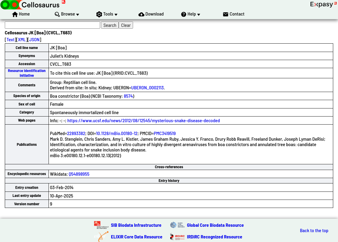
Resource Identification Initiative (27, 72)
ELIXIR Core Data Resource (136, 236)
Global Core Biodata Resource (215, 225)
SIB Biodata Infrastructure (136, 225)
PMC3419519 (165, 133)
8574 (128, 96)
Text (11, 39)
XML (22, 39)
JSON (34, 39)
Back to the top (314, 230)
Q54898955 (79, 174)
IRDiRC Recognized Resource (214, 236)
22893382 (76, 133)
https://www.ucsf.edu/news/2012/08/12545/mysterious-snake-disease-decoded (143, 120)
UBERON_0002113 (147, 87)
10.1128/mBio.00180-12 (117, 133)
